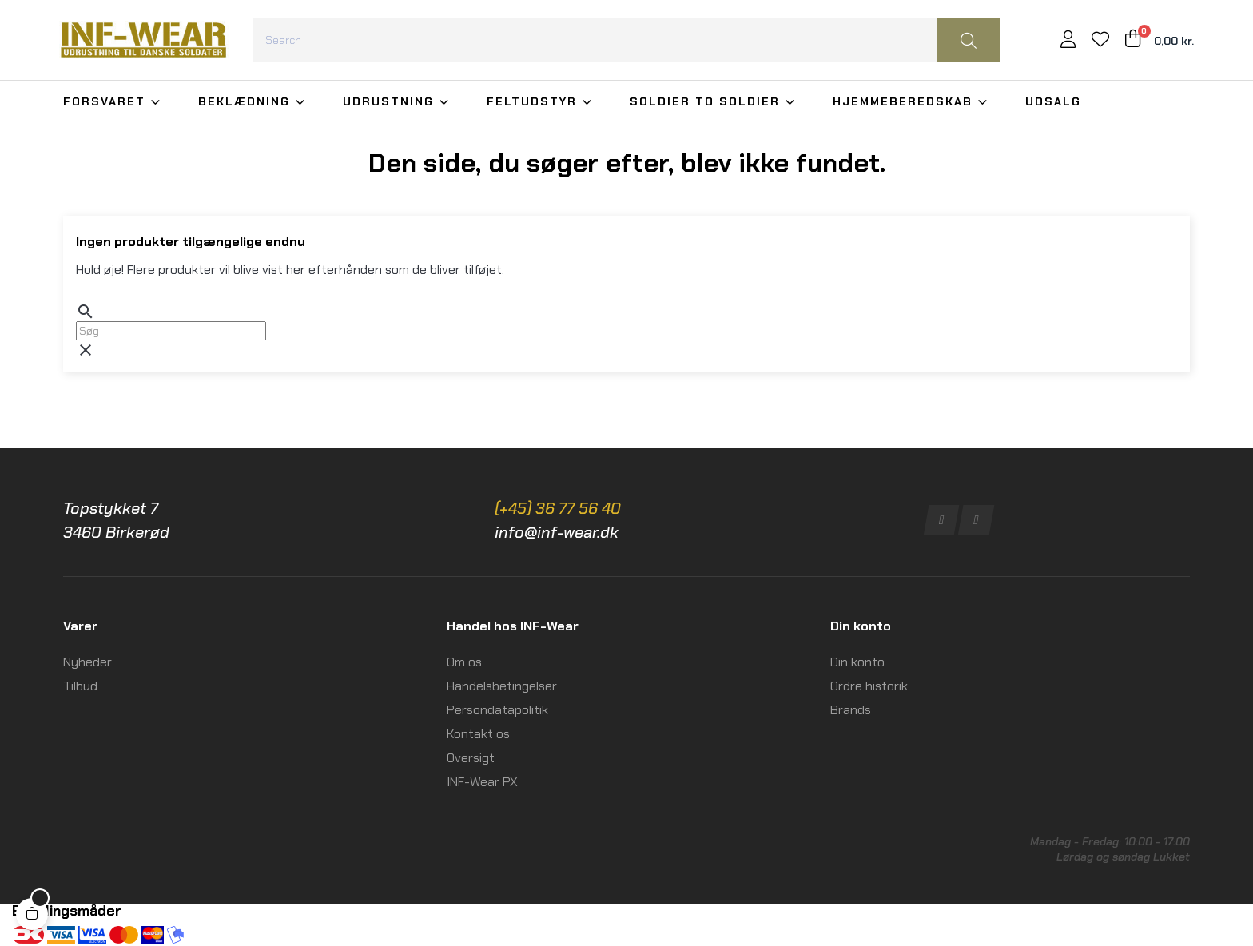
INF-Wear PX (482, 781)
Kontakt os (478, 733)
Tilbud (80, 686)
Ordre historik (869, 686)
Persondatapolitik (497, 710)
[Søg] (171, 330)
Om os (464, 662)
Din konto (857, 662)
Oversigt (471, 757)
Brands (850, 710)
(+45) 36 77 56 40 (558, 508)
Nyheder (87, 662)
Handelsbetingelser (502, 686)
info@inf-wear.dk (557, 532)
